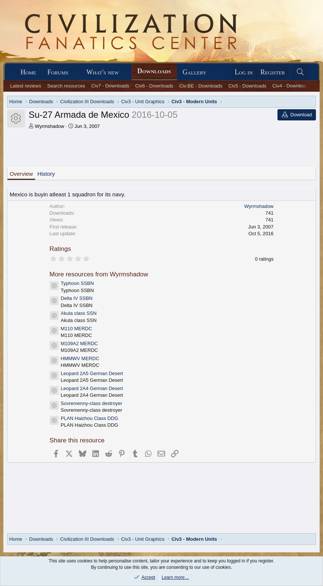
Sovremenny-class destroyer (91, 403)
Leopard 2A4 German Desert (92, 388)
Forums (57, 72)
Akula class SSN (79, 313)
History (46, 174)
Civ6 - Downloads (154, 86)
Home (28, 72)
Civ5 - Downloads (247, 86)
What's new (102, 72)
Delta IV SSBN (77, 298)
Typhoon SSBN (77, 283)
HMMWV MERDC (80, 358)
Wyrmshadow (49, 126)
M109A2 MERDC (79, 343)
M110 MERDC (76, 328)
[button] (75, 72)
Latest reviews (25, 86)
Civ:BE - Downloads (201, 86)
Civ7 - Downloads (110, 86)
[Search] (300, 72)
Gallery (194, 72)
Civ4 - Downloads (291, 86)
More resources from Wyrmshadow (99, 274)
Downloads (154, 71)
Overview (21, 174)
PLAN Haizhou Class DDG (89, 418)
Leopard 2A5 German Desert (92, 373)
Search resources (66, 86)
